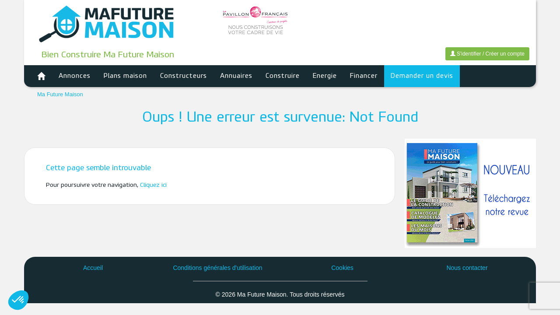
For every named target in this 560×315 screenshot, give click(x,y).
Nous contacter (466, 267)
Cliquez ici (153, 185)
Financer (364, 76)
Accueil (93, 267)
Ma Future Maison (60, 94)
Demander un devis (422, 76)
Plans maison (125, 76)
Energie (325, 76)
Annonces (75, 76)
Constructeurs (183, 76)
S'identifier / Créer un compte (487, 54)
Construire (283, 76)
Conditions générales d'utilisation (217, 267)
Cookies (342, 267)
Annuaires (236, 76)
